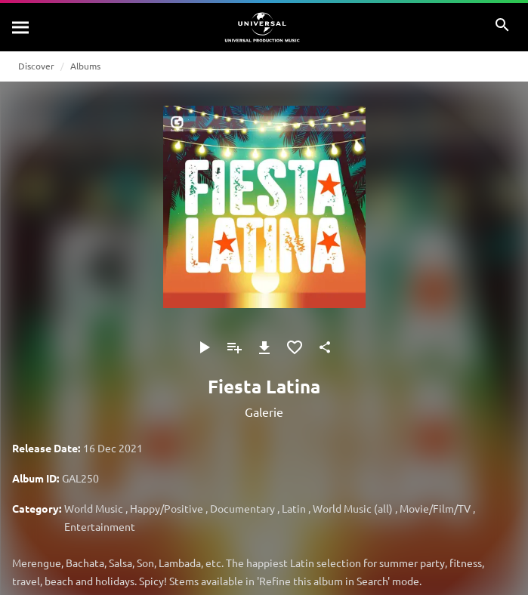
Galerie (264, 411)
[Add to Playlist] (234, 347)
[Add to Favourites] (295, 347)
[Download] (264, 347)
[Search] (21, 27)
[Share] (325, 347)
